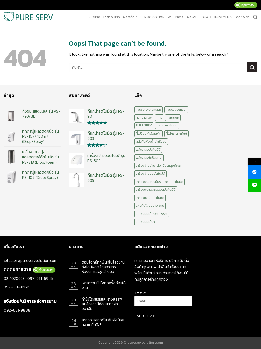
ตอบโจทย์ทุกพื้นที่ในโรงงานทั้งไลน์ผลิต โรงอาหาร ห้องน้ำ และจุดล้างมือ (103, 267)
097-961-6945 (40, 278)
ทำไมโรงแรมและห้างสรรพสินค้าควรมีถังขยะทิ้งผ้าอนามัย (102, 304)
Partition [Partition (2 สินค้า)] (173, 117)
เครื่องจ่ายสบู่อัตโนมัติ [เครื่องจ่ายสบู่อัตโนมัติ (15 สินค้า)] (150, 173)
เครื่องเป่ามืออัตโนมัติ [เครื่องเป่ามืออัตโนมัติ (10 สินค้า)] (150, 197)
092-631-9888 (16, 287)
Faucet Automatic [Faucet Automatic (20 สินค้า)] (148, 109)
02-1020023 (14, 278)
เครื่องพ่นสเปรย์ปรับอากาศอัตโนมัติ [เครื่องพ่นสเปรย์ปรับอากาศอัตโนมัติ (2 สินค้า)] (159, 181)
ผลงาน (192, 17)
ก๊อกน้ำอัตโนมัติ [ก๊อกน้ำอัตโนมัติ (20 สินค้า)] (167, 125)
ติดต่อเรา (243, 17)
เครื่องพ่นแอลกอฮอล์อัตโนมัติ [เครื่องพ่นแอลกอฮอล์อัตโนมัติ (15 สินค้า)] (156, 189)
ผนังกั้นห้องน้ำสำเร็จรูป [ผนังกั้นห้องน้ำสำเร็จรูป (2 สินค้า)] (151, 141)
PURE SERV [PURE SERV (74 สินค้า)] (144, 125)
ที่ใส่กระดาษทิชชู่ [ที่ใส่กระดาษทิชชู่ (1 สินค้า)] (176, 133)
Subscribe (147, 316)
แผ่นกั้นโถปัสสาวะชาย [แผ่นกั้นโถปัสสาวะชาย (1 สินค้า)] (150, 205)
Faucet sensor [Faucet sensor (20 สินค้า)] (176, 109)
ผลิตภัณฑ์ (132, 17)
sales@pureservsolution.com (33, 260)
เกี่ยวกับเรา (111, 17)
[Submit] (252, 67)
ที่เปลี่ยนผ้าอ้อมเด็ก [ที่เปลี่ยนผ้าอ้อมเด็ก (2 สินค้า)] (148, 133)
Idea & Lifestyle (217, 17)
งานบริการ (176, 17)
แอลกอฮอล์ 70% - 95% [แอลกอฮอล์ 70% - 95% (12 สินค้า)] (151, 213)
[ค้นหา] (255, 17)
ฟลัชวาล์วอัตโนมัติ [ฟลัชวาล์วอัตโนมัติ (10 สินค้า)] (148, 149)
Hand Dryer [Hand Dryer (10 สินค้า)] (144, 117)
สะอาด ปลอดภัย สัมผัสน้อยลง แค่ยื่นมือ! (103, 322)
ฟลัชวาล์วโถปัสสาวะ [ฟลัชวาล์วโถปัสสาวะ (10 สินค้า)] (149, 157)
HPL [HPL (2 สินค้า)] (159, 117)
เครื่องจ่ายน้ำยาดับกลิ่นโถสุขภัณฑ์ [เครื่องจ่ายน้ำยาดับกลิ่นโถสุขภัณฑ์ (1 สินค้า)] (158, 165)
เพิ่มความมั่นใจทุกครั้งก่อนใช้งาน (104, 285)
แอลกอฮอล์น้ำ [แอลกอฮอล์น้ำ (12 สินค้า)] (145, 221)
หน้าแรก (94, 17)
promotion (154, 17)
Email (140, 293)
